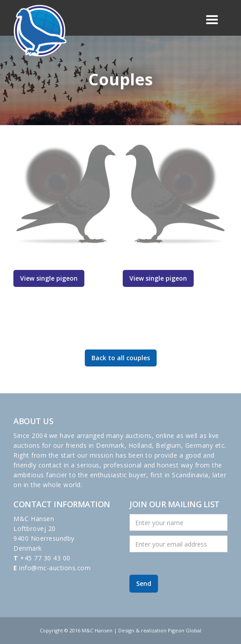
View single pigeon (49, 278)
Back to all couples (120, 358)
